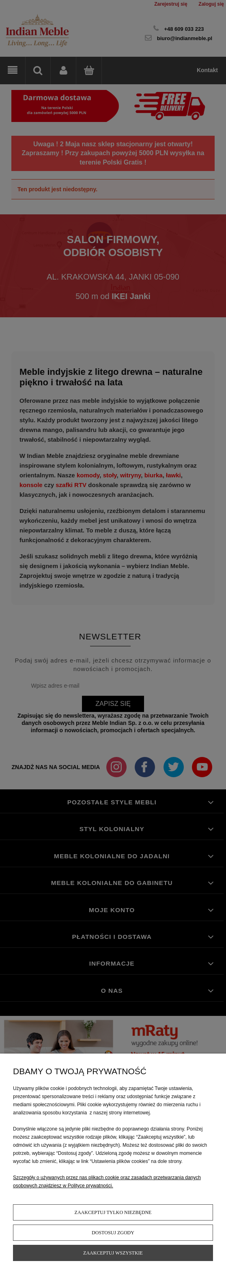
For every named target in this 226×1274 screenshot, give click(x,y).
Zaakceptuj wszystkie (113, 1253)
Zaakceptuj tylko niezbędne (113, 1212)
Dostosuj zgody (113, 1233)
